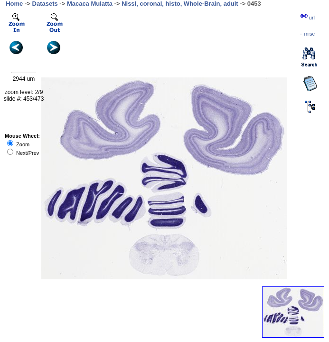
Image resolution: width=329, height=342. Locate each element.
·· (307, 34)
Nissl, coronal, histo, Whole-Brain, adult (180, 3)
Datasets (45, 3)
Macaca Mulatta (90, 3)
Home (14, 3)
